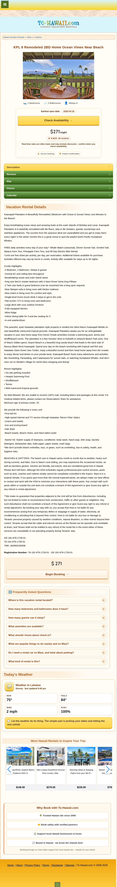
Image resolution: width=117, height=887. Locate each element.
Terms (46, 862)
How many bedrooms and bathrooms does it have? (38, 609)
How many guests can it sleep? (26, 617)
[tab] (58, 167)
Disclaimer (57, 862)
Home (10, 862)
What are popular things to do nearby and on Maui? (38, 644)
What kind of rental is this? (24, 661)
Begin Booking (55, 574)
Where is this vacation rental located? (30, 600)
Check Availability (56, 120)
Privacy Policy (32, 862)
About (19, 862)
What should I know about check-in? (29, 635)
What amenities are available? (26, 626)
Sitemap (70, 862)
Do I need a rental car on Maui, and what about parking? (41, 652)
